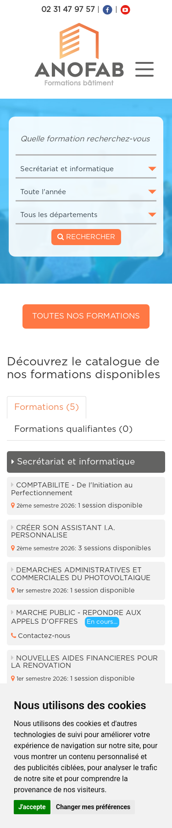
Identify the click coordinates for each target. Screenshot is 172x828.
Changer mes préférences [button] (93, 807)
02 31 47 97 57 (68, 9)
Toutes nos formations (86, 316)
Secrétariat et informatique (73, 462)
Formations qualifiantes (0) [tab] (73, 429)
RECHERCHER (86, 237)
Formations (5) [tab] (46, 407)
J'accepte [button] (32, 807)
